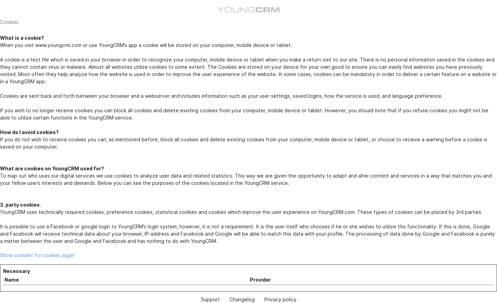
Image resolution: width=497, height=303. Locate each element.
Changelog (242, 299)
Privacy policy (280, 299)
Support (210, 299)
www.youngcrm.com (58, 45)
